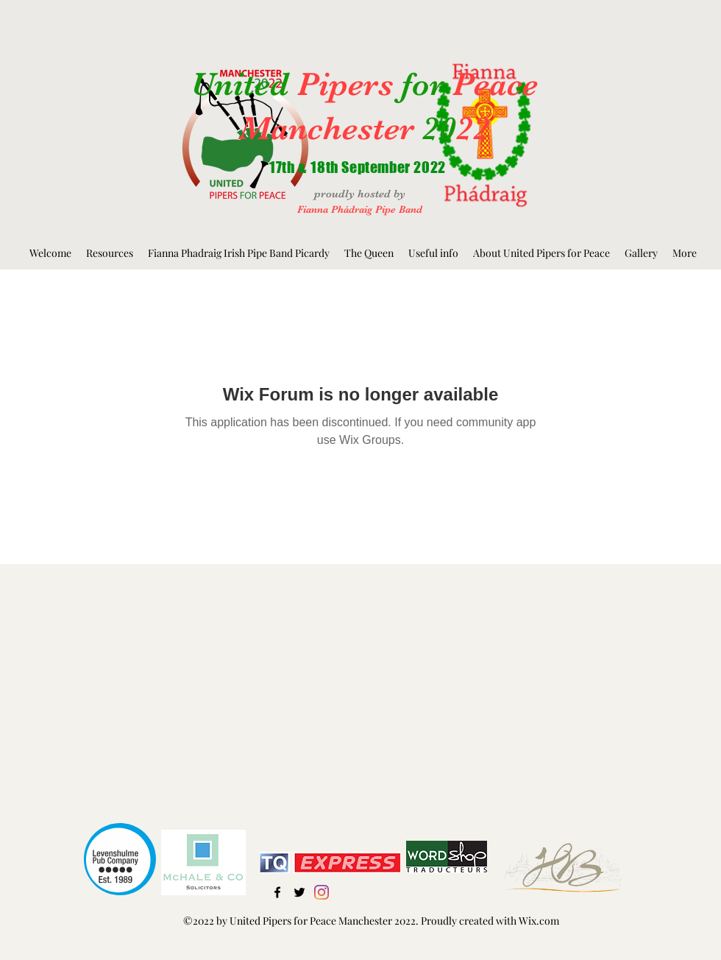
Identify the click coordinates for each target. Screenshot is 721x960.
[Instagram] (321, 892)
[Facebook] (277, 892)
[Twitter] (299, 892)
